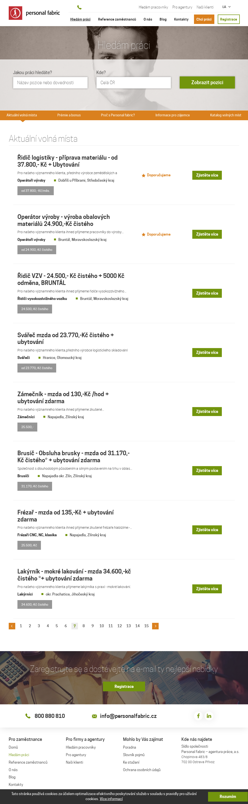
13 (128, 623)
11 (110, 623)
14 (137, 623)
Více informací (111, 799)
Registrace (228, 19)
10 (102, 623)
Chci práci (204, 19)
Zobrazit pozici (207, 83)
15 (146, 623)
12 (119, 623)
